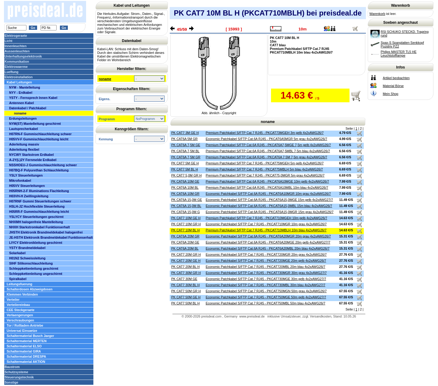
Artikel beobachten (396, 78)
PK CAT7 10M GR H (186, 224)
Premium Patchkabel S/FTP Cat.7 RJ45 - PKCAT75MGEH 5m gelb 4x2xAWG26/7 (265, 163)
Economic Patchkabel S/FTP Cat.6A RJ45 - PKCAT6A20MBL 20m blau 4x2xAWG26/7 (267, 248)
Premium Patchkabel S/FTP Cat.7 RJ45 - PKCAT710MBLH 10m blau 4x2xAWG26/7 (266, 230)
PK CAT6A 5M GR (184, 139)
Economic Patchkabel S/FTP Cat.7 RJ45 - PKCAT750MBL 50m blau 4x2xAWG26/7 (265, 303)
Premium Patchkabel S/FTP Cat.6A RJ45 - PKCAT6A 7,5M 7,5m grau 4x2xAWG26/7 (266, 157)
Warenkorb (377, 14)
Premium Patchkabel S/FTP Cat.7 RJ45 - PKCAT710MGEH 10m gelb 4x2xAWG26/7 (266, 218)
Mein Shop (390, 94)
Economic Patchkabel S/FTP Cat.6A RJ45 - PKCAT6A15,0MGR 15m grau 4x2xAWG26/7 (269, 212)
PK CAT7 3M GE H (185, 133)
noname (105, 79)
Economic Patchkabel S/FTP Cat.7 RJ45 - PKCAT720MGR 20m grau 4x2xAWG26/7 (266, 254)
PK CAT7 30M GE (184, 279)
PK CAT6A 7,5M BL (185, 151)
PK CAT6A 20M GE (185, 242)
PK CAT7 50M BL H (185, 303)
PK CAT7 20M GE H (185, 260)
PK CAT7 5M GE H (185, 163)
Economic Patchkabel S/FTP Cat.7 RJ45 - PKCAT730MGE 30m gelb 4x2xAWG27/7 (266, 279)
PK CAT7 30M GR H (186, 273)
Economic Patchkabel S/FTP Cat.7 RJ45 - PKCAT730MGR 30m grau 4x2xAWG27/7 (266, 273)
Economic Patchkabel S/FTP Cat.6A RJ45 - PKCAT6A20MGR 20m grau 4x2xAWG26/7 (268, 236)
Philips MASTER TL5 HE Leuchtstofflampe (399, 53)
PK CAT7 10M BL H (185, 230)
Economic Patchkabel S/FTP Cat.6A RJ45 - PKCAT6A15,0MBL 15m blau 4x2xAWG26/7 (269, 206)
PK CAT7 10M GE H (185, 218)
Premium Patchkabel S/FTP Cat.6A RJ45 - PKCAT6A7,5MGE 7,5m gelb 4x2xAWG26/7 (268, 145)
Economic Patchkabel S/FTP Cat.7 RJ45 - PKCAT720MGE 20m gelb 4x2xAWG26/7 (266, 260)
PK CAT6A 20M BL (185, 248)
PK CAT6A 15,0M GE (186, 200)
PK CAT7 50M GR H (186, 291)
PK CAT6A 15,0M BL (186, 206)
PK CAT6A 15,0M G (185, 212)
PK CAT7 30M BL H (185, 285)
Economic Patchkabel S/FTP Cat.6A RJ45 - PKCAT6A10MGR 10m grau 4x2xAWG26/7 (268, 193)
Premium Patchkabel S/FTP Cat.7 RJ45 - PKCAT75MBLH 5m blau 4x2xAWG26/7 (264, 169)
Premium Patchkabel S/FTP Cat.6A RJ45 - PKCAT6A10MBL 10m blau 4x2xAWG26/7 (267, 187)
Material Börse (393, 86)
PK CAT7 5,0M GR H (186, 175)
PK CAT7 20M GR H (186, 254)
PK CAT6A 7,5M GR (185, 157)
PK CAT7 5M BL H (184, 169)
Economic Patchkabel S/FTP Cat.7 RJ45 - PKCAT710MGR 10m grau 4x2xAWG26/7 (266, 224)
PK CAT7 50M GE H (185, 297)
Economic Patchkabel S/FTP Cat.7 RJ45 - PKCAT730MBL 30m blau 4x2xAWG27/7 (265, 285)
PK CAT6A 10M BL (185, 187)
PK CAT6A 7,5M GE (185, 145)
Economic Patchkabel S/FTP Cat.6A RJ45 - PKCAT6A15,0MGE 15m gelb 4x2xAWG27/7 (269, 200)
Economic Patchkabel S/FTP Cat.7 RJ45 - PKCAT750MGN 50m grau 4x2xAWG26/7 (266, 291)
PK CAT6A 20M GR (185, 236)
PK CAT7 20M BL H (185, 266)
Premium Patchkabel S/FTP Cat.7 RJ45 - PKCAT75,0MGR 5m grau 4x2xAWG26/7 (265, 175)
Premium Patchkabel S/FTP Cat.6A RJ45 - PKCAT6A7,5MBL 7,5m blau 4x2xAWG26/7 (268, 151)
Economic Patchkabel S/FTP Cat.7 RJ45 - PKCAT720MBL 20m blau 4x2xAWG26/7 (265, 266)
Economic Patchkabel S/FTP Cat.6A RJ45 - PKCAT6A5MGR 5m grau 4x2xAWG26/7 (266, 139)
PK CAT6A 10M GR (185, 193)
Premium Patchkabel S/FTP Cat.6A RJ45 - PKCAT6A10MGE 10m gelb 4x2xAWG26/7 (267, 181)
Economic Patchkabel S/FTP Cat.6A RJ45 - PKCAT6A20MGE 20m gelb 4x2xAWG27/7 (268, 242)
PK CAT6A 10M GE (185, 181)
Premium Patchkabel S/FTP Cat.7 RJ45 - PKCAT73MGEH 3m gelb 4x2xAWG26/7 (265, 133)
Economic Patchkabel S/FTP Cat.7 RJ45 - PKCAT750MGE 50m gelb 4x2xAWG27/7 (266, 297)
